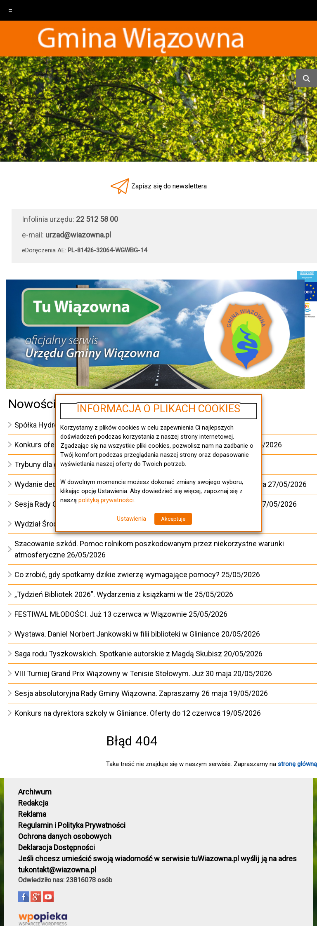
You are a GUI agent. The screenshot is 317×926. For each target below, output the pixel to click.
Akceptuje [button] (173, 519)
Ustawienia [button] (131, 518)
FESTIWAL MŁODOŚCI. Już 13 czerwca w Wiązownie (100, 614)
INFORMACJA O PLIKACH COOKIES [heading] (158, 409)
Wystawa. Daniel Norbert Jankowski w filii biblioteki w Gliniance (117, 634)
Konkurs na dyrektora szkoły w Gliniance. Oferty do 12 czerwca (117, 713)
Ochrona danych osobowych (64, 836)
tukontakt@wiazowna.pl (57, 869)
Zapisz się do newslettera (169, 186)
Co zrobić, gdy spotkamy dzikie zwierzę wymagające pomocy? (117, 574)
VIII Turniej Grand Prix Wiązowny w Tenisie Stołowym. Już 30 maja (123, 673)
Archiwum (35, 791)
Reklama (32, 814)
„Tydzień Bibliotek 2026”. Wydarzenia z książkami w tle (103, 594)
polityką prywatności (106, 500)
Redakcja (33, 803)
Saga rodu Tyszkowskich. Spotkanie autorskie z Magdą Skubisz (118, 653)
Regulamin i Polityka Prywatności (71, 825)
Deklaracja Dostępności (56, 847)
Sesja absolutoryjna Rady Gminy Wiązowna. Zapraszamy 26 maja (120, 693)
